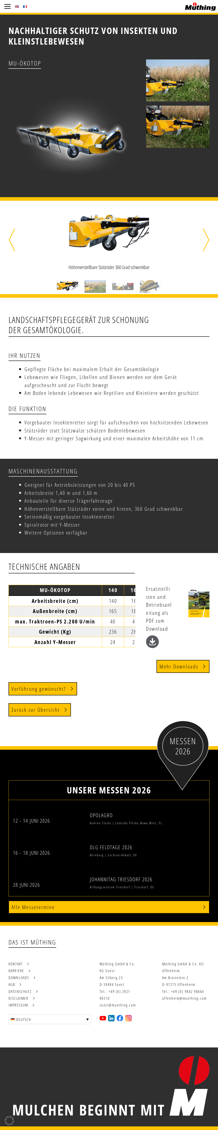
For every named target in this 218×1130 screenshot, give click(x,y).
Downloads (19, 977)
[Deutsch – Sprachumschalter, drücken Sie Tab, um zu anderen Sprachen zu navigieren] (50, 1019)
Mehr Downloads (178, 666)
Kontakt (16, 963)
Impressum (18, 1005)
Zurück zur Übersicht (35, 709)
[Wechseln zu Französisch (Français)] (25, 6)
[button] (12, 239)
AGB (12, 984)
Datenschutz (20, 991)
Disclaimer (19, 998)
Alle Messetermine (33, 907)
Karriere (16, 970)
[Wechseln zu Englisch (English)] (17, 6)
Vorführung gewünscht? (38, 688)
